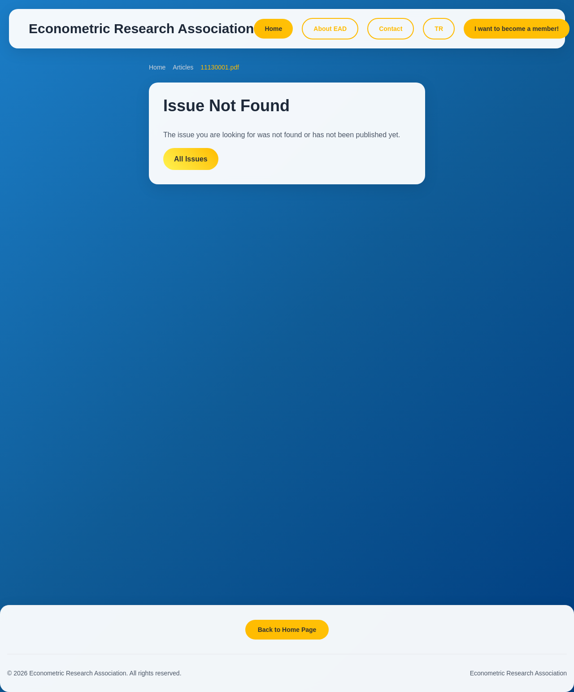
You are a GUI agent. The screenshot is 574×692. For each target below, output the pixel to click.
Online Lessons (470, 188)
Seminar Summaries (476, 470)
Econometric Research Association (518, 673)
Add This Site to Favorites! (60, 404)
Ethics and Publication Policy (63, 322)
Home (157, 67)
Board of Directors (48, 557)
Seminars (461, 449)
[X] (29, 464)
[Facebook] (51, 464)
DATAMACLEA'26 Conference (490, 100)
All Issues (191, 159)
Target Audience (45, 170)
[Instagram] (73, 464)
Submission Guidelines (55, 188)
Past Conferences (486, 126)
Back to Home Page (287, 629)
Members (36, 576)
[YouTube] (116, 464)
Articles (33, 227)
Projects (459, 384)
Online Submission (49, 207)
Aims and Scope (46, 150)
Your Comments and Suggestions (70, 381)
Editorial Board (44, 265)
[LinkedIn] (94, 464)
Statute (33, 538)
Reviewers (37, 302)
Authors (34, 283)
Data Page (463, 253)
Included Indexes (47, 245)
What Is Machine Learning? (486, 318)
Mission (33, 519)
